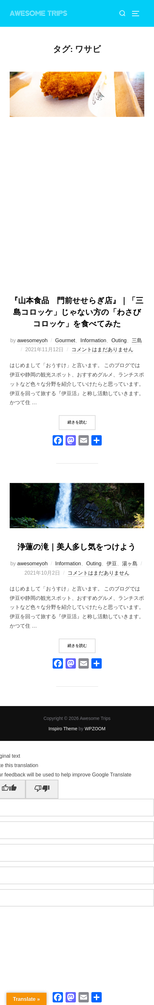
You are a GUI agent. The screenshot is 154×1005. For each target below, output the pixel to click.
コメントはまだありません (102, 349)
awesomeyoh (32, 340)
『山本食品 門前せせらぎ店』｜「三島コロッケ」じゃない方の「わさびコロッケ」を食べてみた (76, 312)
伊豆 (112, 563)
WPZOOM (95, 728)
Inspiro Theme (62, 728)
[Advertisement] (77, 207)
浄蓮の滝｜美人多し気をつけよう (76, 546)
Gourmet (65, 340)
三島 (137, 340)
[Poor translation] (42, 789)
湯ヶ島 (130, 563)
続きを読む (81, 422)
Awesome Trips (38, 13)
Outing (119, 340)
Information (93, 340)
